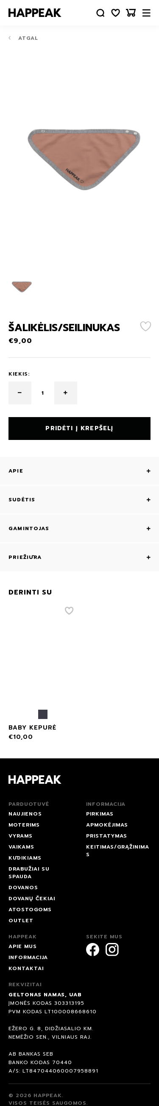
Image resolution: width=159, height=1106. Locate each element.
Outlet (20, 920)
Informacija (28, 957)
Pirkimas (100, 814)
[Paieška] (100, 13)
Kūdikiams (25, 858)
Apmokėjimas (107, 825)
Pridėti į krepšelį (79, 428)
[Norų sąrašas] (115, 13)
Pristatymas (106, 836)
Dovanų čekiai (31, 898)
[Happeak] (34, 12)
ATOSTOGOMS (30, 909)
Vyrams (20, 836)
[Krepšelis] (131, 13)
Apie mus (22, 946)
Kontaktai (26, 968)
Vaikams (21, 847)
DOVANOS (23, 887)
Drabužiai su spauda (29, 872)
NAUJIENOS (25, 814)
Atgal (23, 38)
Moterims (24, 825)
